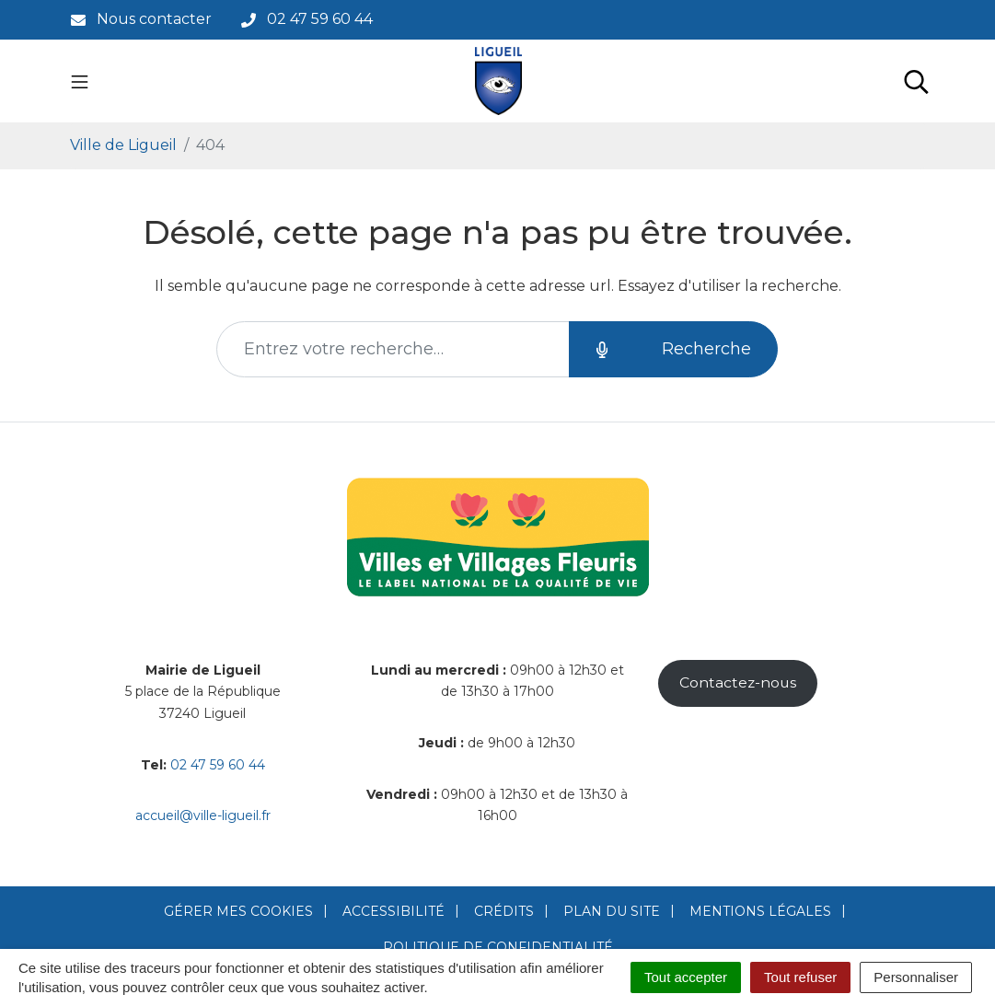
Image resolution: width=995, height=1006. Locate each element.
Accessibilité (393, 911)
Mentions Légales (760, 911)
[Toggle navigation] (79, 81)
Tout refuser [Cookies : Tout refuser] (800, 977)
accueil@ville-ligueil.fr (203, 815)
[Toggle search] (916, 81)
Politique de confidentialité (498, 947)
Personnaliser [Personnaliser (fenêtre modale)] (916, 977)
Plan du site (611, 911)
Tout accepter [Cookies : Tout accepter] (685, 977)
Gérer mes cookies (238, 911)
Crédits (504, 911)
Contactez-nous (737, 682)
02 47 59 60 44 (217, 765)
